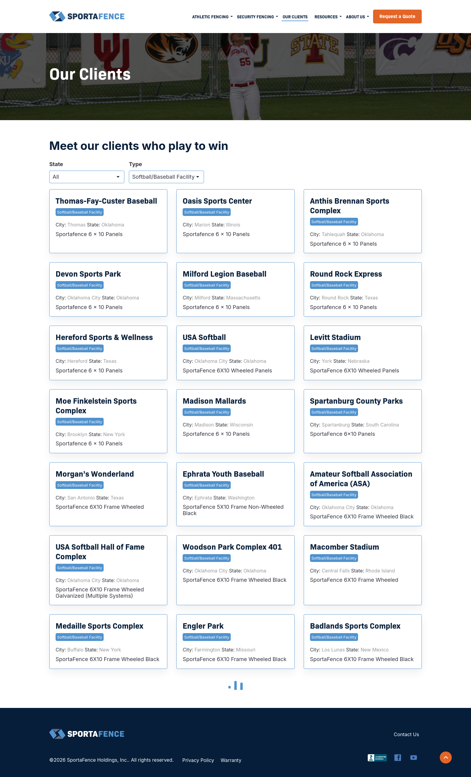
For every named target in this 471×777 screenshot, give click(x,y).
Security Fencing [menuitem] (255, 17)
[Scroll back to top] (446, 757)
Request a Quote (397, 16)
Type (135, 164)
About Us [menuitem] (355, 17)
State (56, 164)
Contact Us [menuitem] (406, 734)
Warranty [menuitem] (230, 760)
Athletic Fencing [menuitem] (210, 17)
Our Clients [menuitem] (295, 17)
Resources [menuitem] (326, 17)
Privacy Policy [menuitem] (198, 760)
